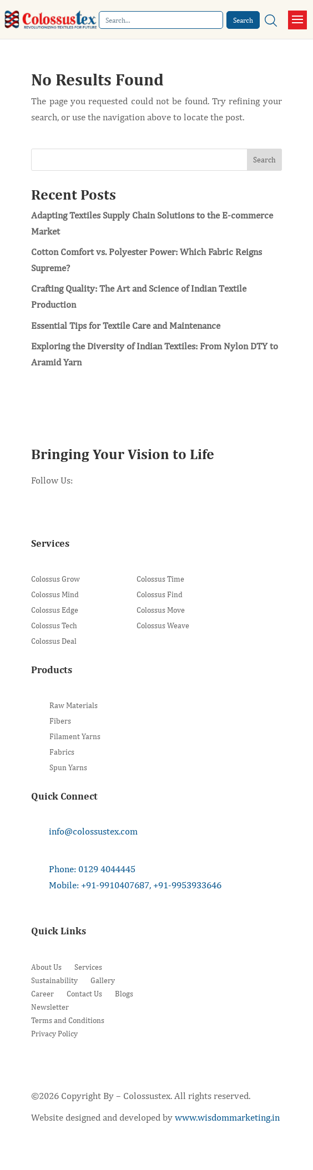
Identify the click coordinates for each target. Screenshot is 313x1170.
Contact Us (84, 993)
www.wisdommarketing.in (227, 1117)
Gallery (102, 980)
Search (264, 159)
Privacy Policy (54, 1033)
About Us (46, 967)
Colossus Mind (55, 595)
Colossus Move (161, 610)
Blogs (124, 993)
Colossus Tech (54, 626)
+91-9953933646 (187, 885)
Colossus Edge (54, 610)
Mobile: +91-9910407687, (100, 885)
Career (42, 993)
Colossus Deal (54, 641)
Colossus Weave (163, 626)
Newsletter (50, 1007)
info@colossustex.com (93, 831)
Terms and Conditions (67, 1020)
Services (88, 967)
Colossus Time (160, 579)
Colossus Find (160, 595)
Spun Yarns (68, 768)
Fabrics (61, 752)
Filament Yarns (74, 736)
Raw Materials (73, 705)
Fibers (60, 721)
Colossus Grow (55, 579)
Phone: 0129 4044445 (92, 868)
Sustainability (54, 980)
